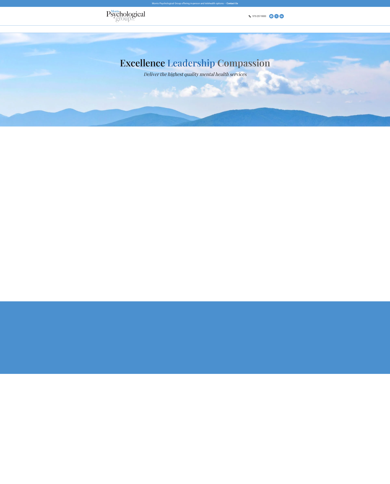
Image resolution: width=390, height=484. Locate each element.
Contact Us (232, 3)
